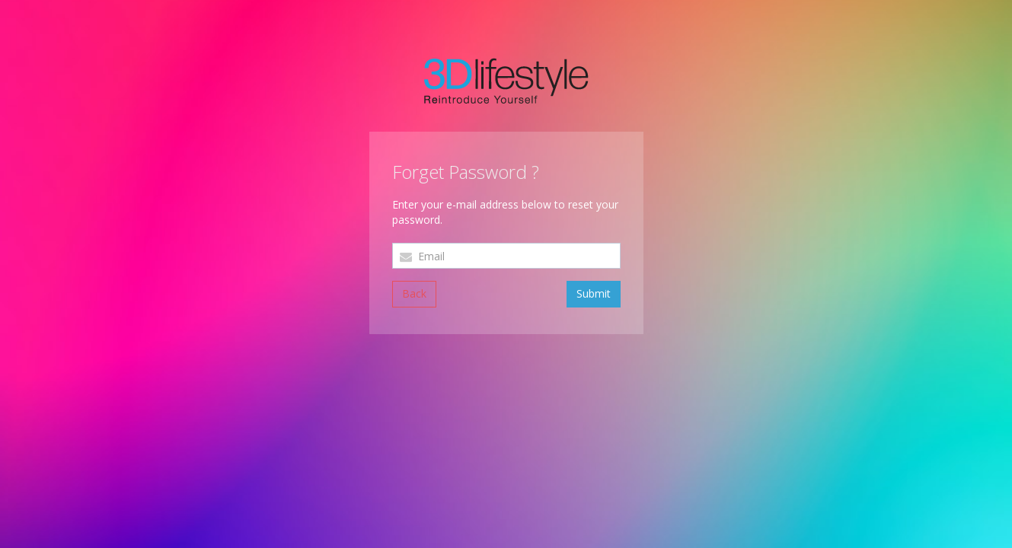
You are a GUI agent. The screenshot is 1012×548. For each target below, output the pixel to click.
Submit (593, 293)
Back (414, 293)
